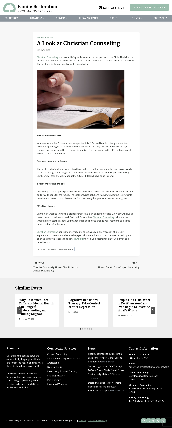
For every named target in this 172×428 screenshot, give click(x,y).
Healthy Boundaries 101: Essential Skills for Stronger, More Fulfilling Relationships (105, 357)
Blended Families (55, 367)
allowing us (78, 238)
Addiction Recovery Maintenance (63, 358)
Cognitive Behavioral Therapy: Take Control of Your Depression (84, 303)
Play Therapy (54, 379)
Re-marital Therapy (57, 384)
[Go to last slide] (19, 310)
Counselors (11, 18)
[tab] (80, 329)
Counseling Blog (45, 38)
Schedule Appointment (149, 7)
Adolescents (53, 362)
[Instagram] (158, 420)
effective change (66, 249)
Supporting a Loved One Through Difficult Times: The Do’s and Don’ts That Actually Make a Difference (106, 370)
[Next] (153, 310)
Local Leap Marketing (97, 420)
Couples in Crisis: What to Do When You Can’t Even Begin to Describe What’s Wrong (134, 305)
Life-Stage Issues (56, 375)
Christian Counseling (47, 57)
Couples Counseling (57, 354)
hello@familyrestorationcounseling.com (149, 366)
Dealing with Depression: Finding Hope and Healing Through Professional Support (104, 386)
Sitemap (82, 420)
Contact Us (160, 18)
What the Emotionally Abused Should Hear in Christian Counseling (58, 266)
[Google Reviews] (153, 420)
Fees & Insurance (88, 18)
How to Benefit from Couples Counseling (114, 265)
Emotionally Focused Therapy (62, 371)
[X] (148, 420)
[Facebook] (143, 420)
